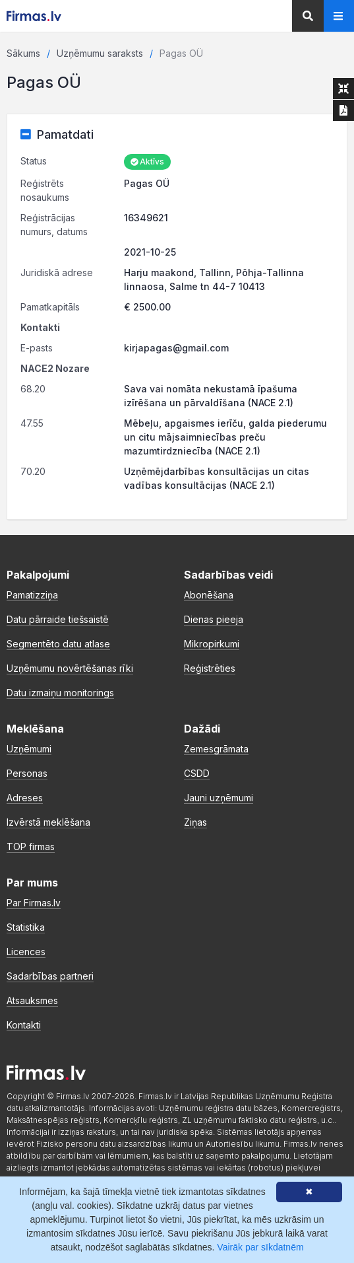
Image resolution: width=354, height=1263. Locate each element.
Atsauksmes (32, 1000)
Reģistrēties (209, 668)
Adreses (25, 797)
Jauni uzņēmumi (218, 797)
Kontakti (24, 1024)
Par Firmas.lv (34, 902)
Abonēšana (208, 594)
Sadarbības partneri (50, 976)
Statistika (26, 927)
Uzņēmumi (29, 748)
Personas (27, 773)
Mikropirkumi (211, 643)
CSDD (197, 773)
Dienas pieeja (213, 619)
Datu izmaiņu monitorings (60, 692)
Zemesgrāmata (216, 748)
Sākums (23, 53)
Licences (26, 951)
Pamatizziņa (32, 594)
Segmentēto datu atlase (58, 643)
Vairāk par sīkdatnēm (260, 1247)
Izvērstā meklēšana (48, 822)
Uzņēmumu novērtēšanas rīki (70, 668)
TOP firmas (31, 846)
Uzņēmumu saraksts (100, 53)
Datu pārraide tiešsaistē (58, 619)
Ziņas (195, 822)
